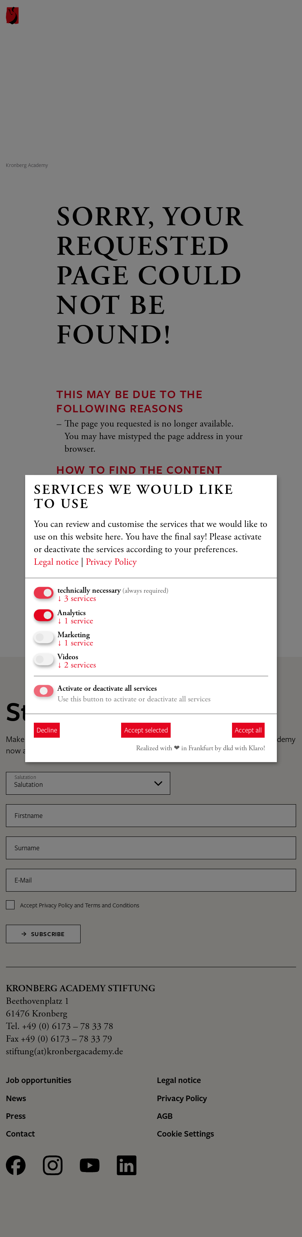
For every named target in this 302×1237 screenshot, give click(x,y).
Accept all (248, 729)
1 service (75, 621)
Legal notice (56, 562)
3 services (76, 599)
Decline (47, 729)
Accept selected (146, 729)
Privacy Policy (111, 562)
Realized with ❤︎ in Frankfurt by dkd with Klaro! (200, 748)
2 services (76, 665)
